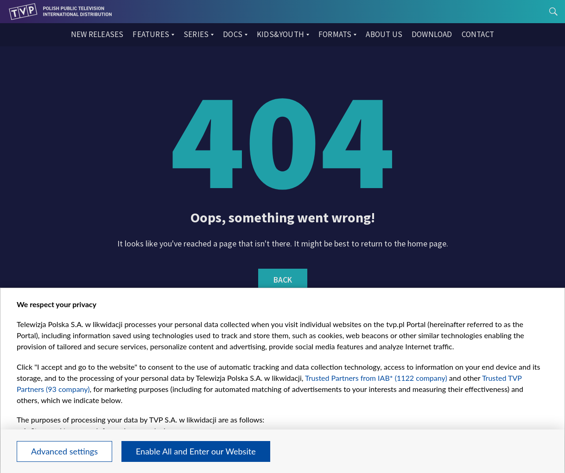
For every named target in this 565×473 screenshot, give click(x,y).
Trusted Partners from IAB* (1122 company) (376, 377)
